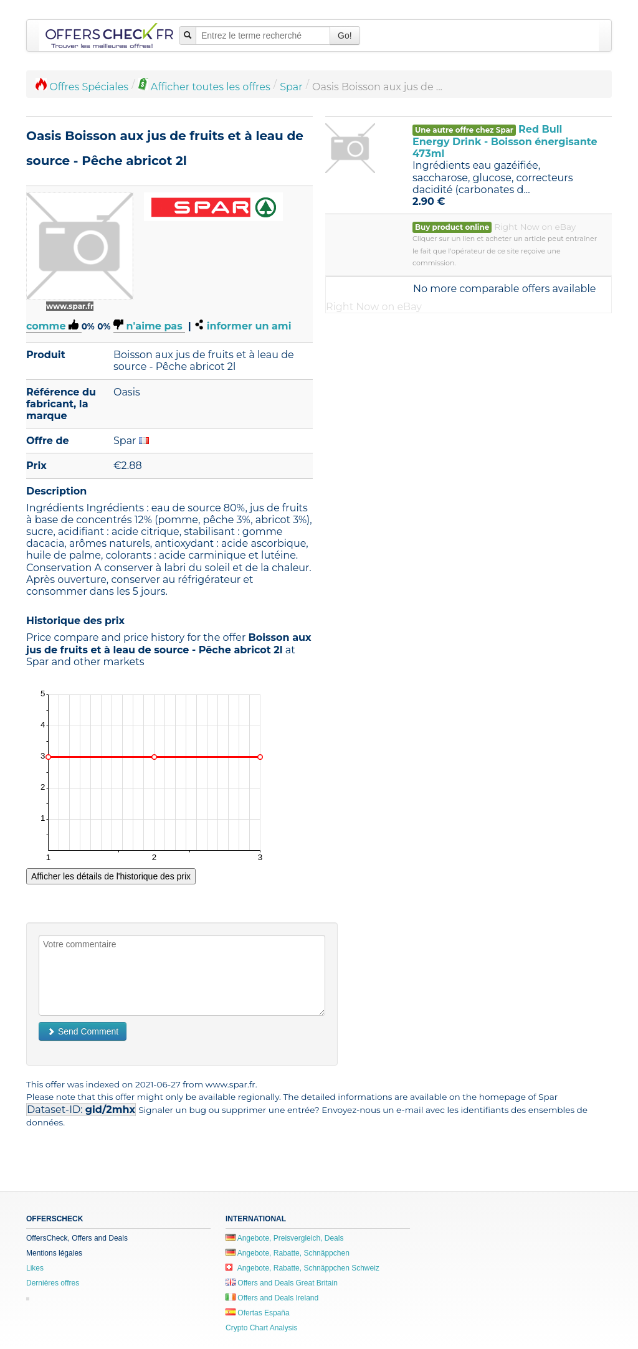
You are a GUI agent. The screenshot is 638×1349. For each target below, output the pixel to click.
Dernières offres (52, 1283)
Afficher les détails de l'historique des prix (111, 876)
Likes (35, 1268)
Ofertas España (258, 1313)
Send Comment (82, 1031)
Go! (345, 35)
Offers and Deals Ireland (272, 1298)
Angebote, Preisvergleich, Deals (284, 1238)
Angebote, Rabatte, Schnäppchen (288, 1253)
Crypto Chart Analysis (261, 1327)
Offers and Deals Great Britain (282, 1283)
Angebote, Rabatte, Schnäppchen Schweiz (302, 1268)
